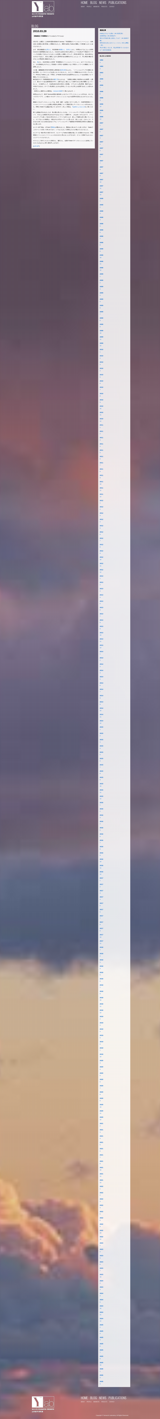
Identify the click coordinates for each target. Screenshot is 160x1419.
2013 (101, 576)
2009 (101, 274)
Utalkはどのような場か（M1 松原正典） (112, 33)
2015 (101, 727)
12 (100, 119)
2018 (101, 947)
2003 (101, 72)
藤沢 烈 (56, 79)
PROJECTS (104, 6)
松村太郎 (63, 70)
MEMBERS (96, 6)
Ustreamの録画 (57, 91)
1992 (101, 60)
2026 (101, 1369)
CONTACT (112, 6)
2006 (101, 79)
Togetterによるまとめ (78, 107)
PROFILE (89, 6)
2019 (101, 1016)
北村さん (69, 49)
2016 (101, 802)
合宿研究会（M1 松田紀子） (108, 36)
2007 (101, 123)
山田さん (48, 49)
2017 (101, 878)
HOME (84, 2)
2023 (101, 1243)
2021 (101, 1123)
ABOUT (83, 6)
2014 (101, 651)
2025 (101, 1325)
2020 (101, 1060)
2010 (101, 349)
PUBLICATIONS (117, 2)
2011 (101, 425)
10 (100, 106)
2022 (101, 1186)
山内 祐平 (36, 146)
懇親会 (53, 127)
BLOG (93, 2)
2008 (101, 198)
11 (100, 113)
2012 (101, 500)
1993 (101, 66)
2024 (101, 1281)
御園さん (62, 49)
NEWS (102, 2)
